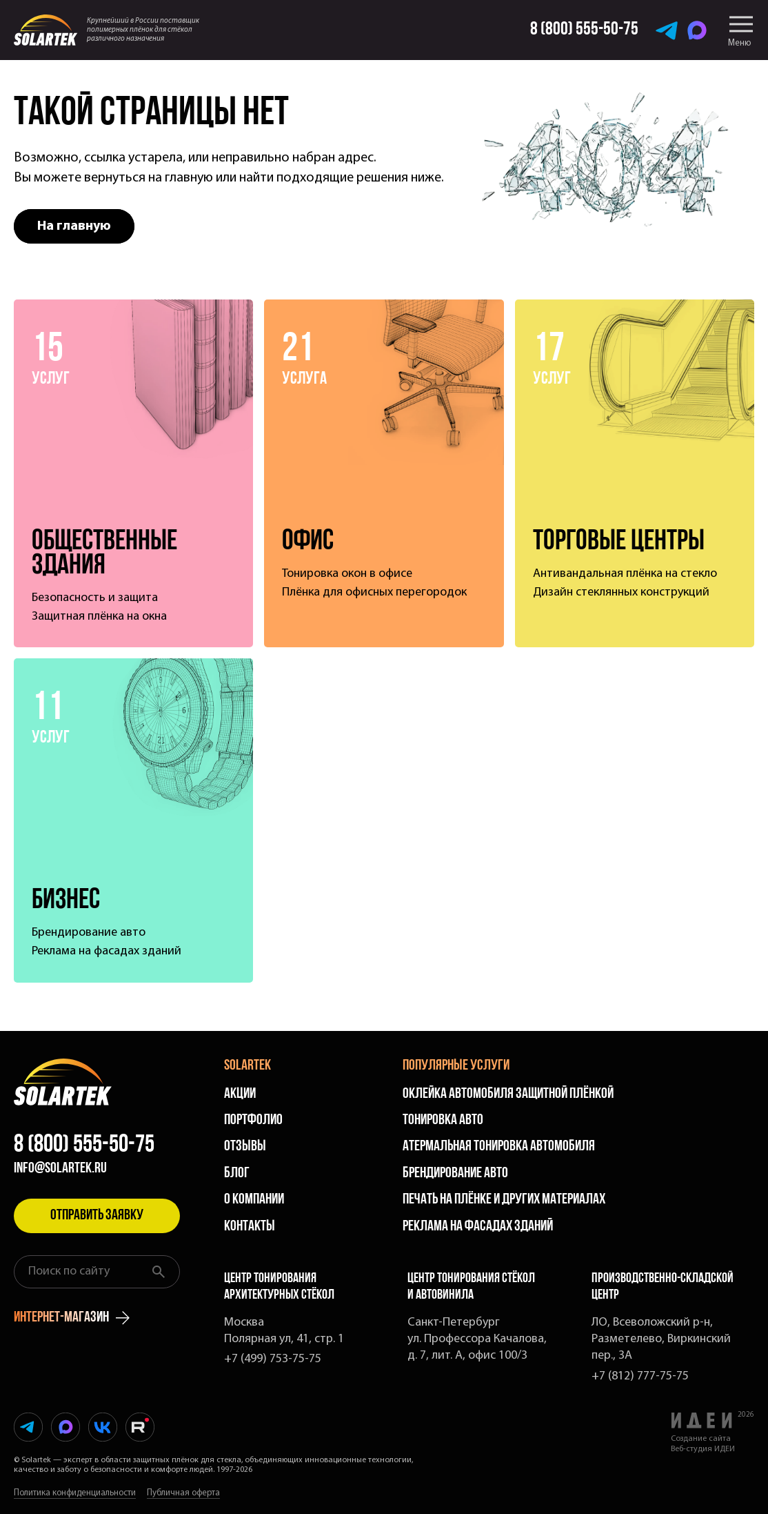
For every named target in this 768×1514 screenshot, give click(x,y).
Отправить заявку (96, 1215)
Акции (240, 1094)
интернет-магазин (72, 1318)
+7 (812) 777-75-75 (640, 1376)
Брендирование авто (455, 1173)
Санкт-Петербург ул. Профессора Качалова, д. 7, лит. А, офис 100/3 (477, 1339)
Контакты (249, 1227)
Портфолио (253, 1120)
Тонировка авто (443, 1120)
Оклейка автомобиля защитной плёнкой (508, 1094)
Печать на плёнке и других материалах (504, 1200)
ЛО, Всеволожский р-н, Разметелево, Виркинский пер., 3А (661, 1339)
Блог (237, 1173)
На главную (74, 226)
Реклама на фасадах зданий (478, 1227)
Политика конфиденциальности (75, 1492)
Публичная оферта (183, 1492)
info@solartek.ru (60, 1169)
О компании (254, 1200)
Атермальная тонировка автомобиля (499, 1146)
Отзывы (245, 1146)
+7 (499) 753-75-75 (272, 1359)
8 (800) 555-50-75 (84, 1145)
